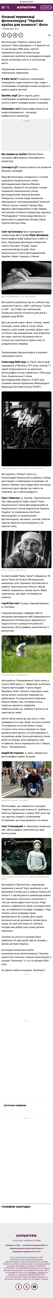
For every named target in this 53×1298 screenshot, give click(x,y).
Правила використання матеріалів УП (26, 1248)
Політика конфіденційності (35, 1245)
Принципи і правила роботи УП (26, 1252)
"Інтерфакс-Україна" (36, 1273)
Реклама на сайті (13, 1245)
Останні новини (15, 1105)
